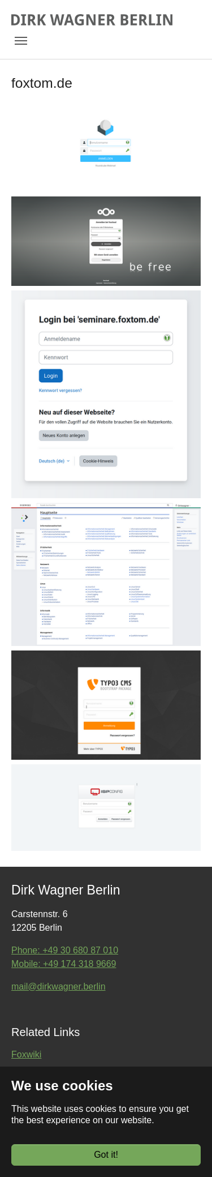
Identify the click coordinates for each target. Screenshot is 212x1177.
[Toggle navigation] (21, 40)
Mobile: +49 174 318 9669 (63, 964)
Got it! (106, 1154)
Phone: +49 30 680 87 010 (64, 950)
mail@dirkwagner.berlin (58, 986)
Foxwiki (26, 1054)
